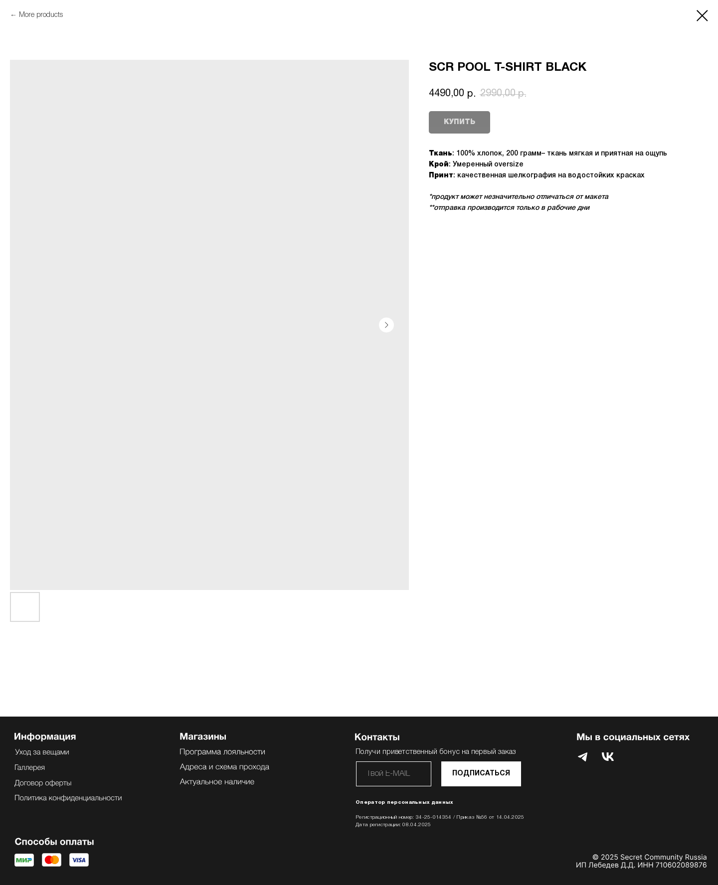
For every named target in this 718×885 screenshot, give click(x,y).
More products (41, 15)
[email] (393, 773)
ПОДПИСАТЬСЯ (481, 773)
